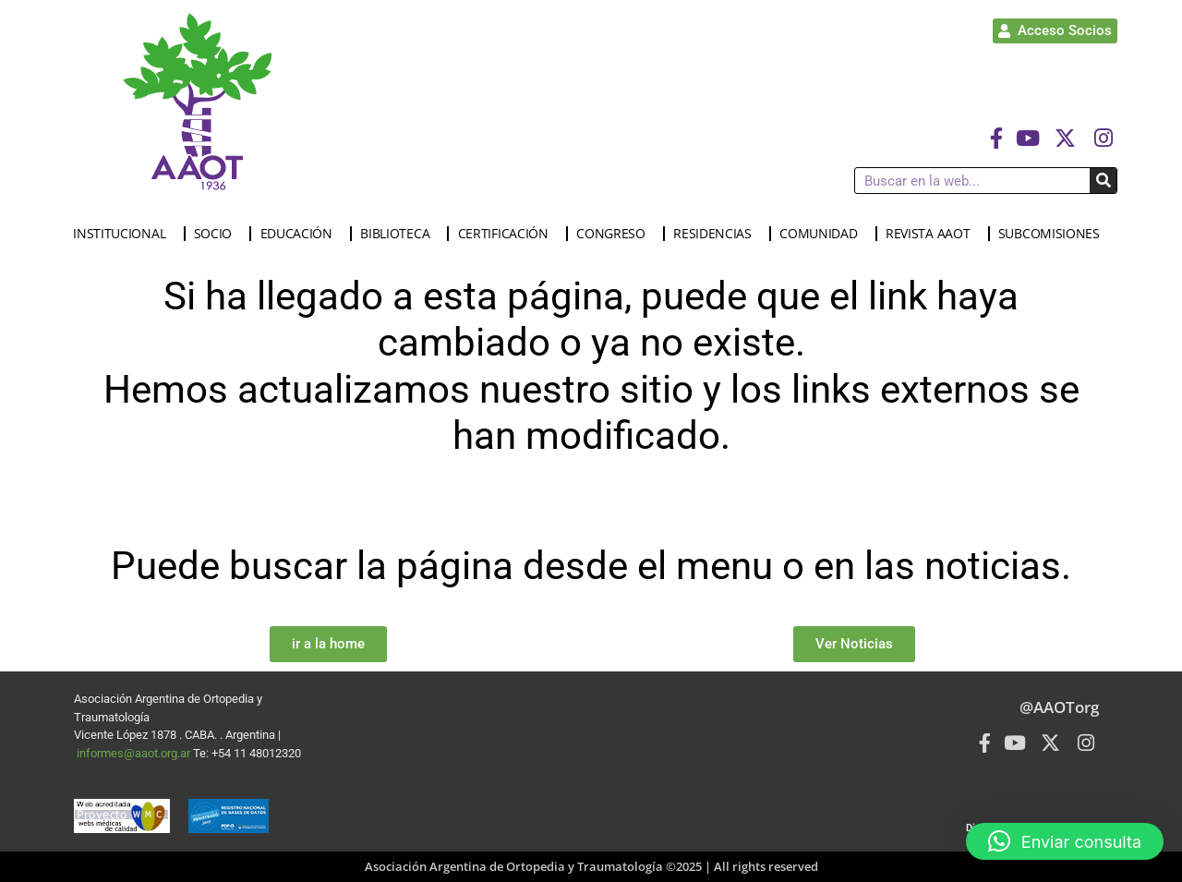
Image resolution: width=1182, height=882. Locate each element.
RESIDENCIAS (717, 233)
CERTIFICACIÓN (508, 233)
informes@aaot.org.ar (135, 753)
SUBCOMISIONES (1053, 233)
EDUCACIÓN (301, 233)
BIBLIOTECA (399, 233)
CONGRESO (615, 233)
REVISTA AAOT (932, 233)
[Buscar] (1103, 180)
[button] (1065, 841)
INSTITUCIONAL (124, 233)
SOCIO (218, 233)
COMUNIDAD (822, 233)
